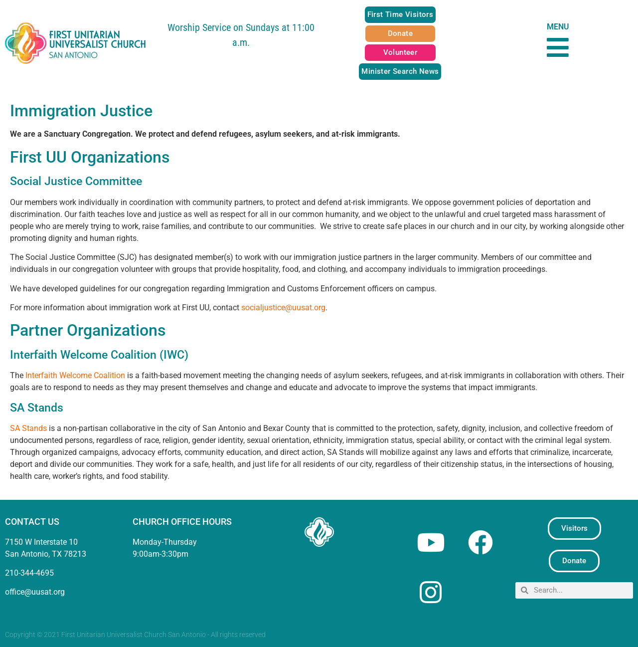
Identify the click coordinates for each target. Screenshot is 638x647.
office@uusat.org (35, 592)
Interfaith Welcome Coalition (75, 375)
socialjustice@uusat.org (283, 307)
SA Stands (28, 428)
